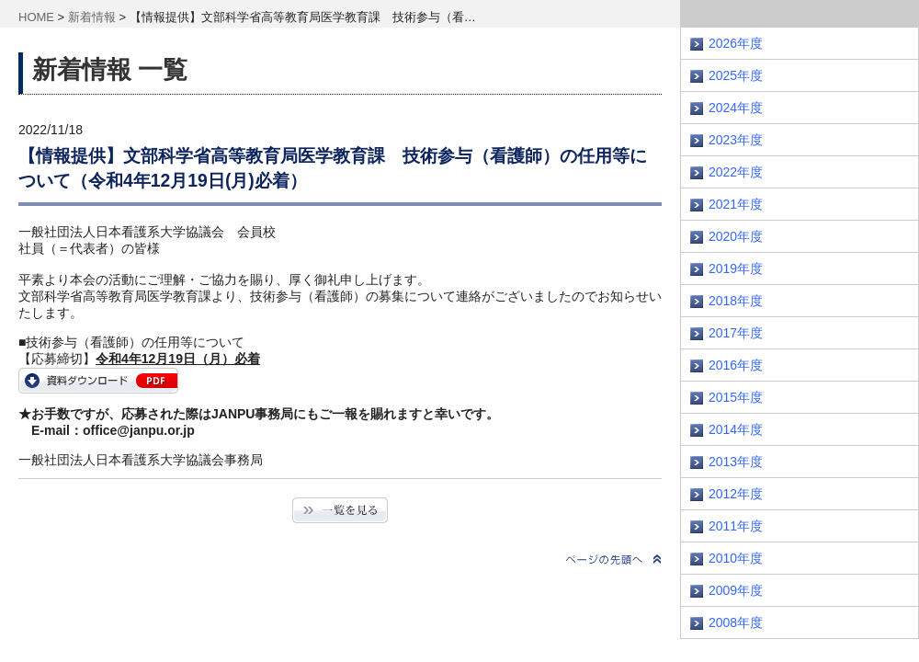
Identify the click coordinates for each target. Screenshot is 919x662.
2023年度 (736, 139)
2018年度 (736, 300)
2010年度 (736, 558)
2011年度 (736, 526)
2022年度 (736, 172)
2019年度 (736, 268)
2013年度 (736, 461)
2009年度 (736, 590)
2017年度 (736, 332)
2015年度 (736, 397)
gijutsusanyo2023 (98, 381)
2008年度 (736, 622)
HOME (36, 17)
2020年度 (736, 236)
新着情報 (92, 17)
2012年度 (736, 493)
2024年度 (736, 107)
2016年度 (736, 365)
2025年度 (736, 75)
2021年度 (736, 204)
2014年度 (736, 429)
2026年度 (736, 43)
